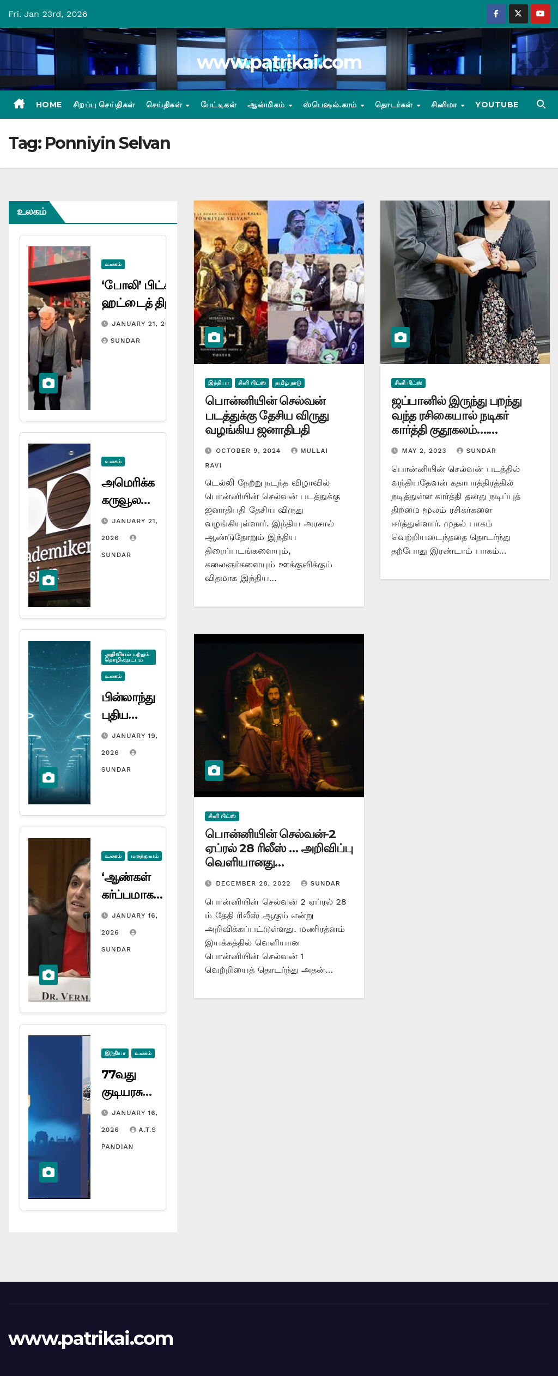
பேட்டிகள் (219, 105)
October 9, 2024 (249, 450)
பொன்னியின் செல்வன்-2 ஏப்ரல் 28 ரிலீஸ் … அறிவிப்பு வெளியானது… (278, 848)
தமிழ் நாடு (288, 383)
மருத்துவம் (145, 856)
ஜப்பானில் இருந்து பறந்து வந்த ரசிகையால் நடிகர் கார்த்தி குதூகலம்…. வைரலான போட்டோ (456, 422)
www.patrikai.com (279, 62)
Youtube (497, 105)
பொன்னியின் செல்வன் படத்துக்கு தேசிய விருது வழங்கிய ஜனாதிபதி (267, 415)
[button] (541, 104)
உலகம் (113, 264)
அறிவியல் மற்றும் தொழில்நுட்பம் (127, 657)
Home (49, 105)
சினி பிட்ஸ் (252, 383)
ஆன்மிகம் (267, 105)
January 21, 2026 (145, 324)
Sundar (121, 340)
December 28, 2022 (254, 883)
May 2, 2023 (426, 450)
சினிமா (445, 105)
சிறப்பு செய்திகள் (104, 105)
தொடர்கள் (395, 105)
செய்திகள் (165, 105)
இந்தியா (115, 1053)
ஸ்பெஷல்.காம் (331, 105)
